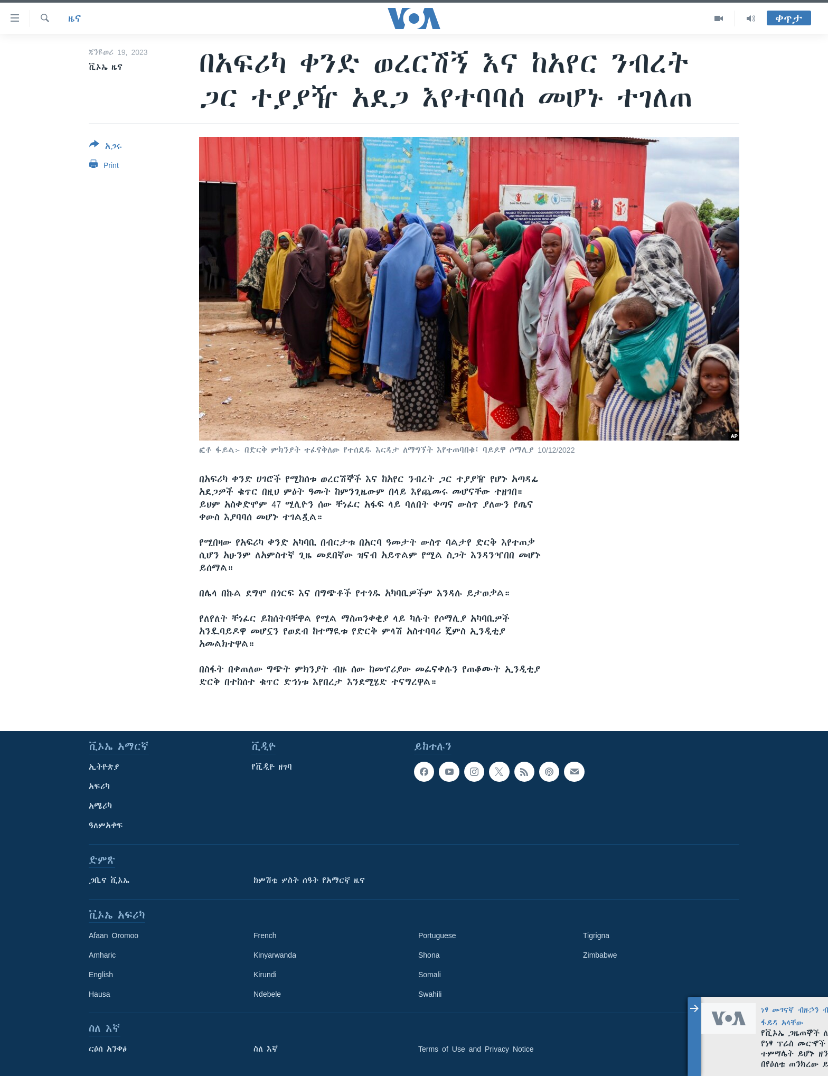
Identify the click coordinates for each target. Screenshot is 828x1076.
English (101, 974)
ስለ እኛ (265, 1049)
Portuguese (437, 935)
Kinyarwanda (274, 955)
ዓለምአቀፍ (106, 825)
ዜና (74, 18)
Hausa (99, 994)
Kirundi (265, 974)
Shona (428, 955)
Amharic (102, 955)
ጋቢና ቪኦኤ (109, 880)
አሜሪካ (100, 806)
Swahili (429, 994)
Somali (429, 974)
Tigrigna (596, 935)
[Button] (105, 147)
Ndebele (267, 994)
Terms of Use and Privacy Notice (476, 1049)
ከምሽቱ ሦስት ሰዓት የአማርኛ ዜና (309, 880)
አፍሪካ (99, 786)
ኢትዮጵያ (104, 767)
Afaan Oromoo (113, 935)
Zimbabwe (600, 955)
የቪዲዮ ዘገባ (271, 767)
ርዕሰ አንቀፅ (108, 1049)
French (265, 935)
